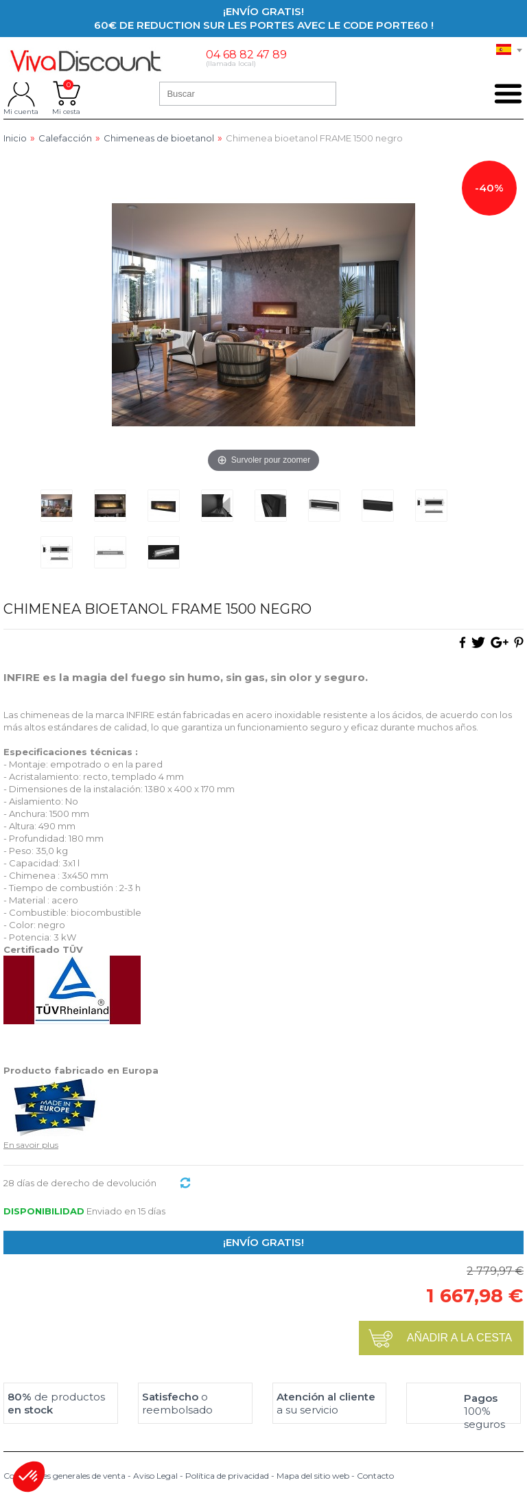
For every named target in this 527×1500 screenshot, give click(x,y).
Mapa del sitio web (313, 1475)
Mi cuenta (20, 93)
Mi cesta (66, 93)
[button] (28, 1476)
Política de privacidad (227, 1475)
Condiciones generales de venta (64, 1475)
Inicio (15, 138)
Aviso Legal (155, 1475)
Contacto (375, 1475)
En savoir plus (30, 1145)
